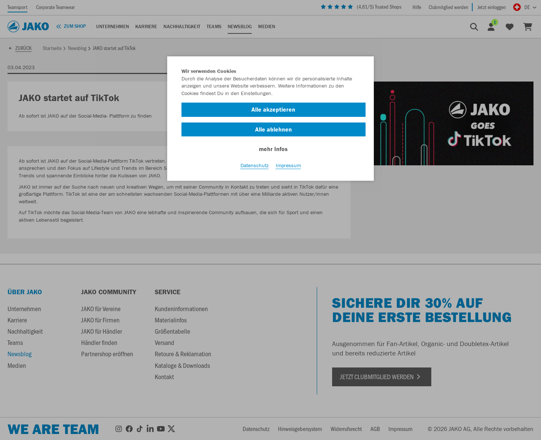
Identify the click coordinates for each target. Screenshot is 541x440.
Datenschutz (254, 165)
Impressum (288, 165)
